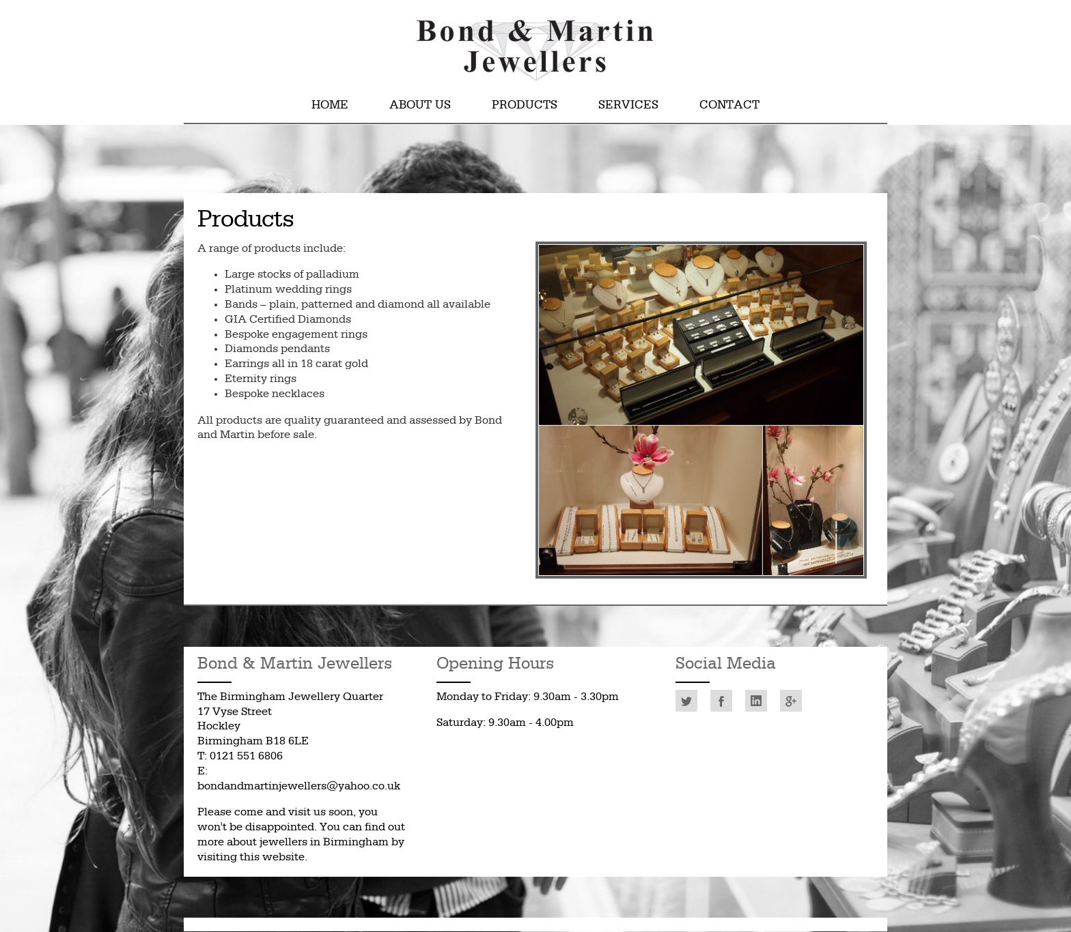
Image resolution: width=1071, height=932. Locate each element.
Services (628, 105)
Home (329, 105)
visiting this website (251, 857)
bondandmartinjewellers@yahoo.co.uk (298, 786)
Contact (729, 105)
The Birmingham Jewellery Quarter (290, 697)
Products (524, 105)
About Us (420, 105)
